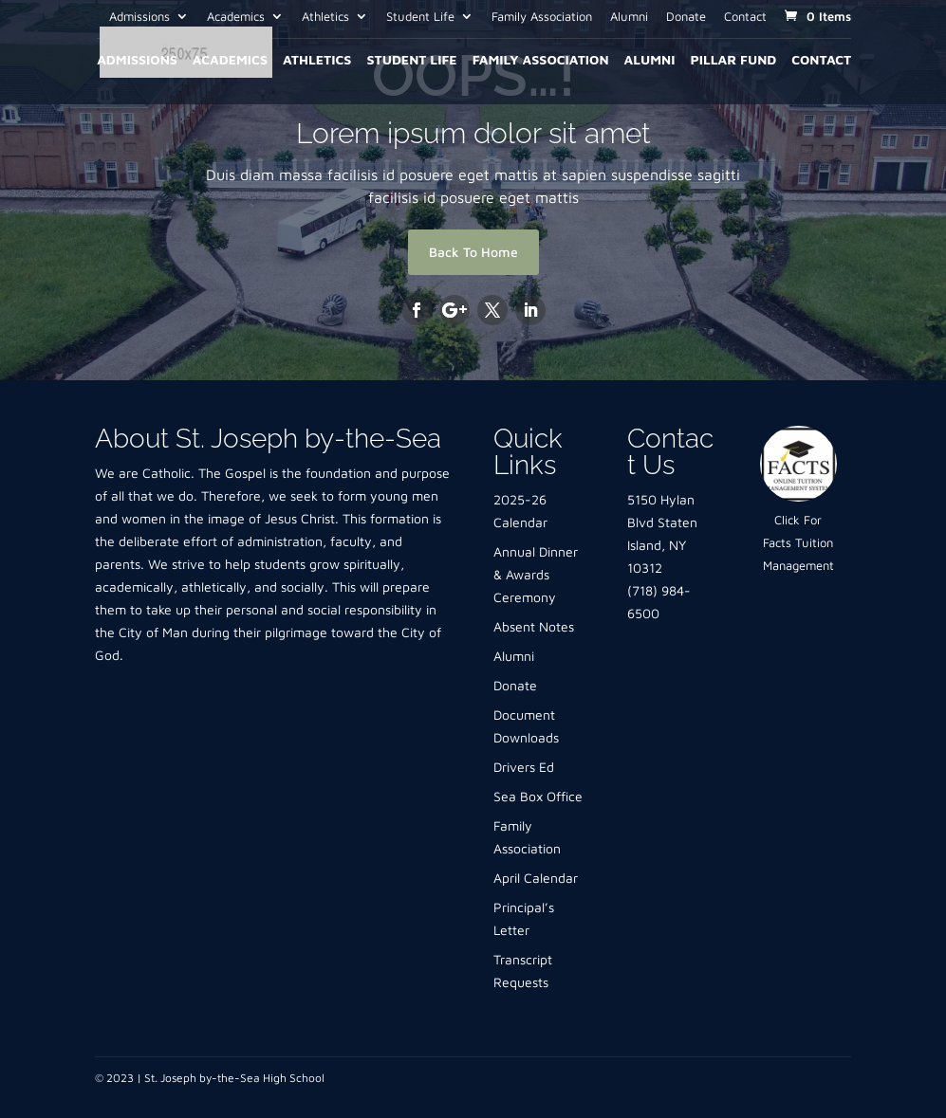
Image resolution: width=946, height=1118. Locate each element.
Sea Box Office (538, 796)
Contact (745, 17)
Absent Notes (533, 626)
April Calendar (535, 878)
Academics (236, 17)
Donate (686, 17)
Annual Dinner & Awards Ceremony (535, 574)
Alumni (629, 17)
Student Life (420, 17)
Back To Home (473, 252)
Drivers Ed (523, 767)
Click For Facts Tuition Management (798, 542)
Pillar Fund (733, 60)
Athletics (325, 17)
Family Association (542, 17)
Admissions (139, 17)
